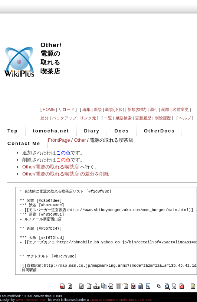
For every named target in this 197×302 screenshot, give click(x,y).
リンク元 (88, 118)
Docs (122, 131)
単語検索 (123, 118)
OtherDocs (159, 131)
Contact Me (23, 143)
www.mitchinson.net (30, 300)
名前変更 (181, 109)
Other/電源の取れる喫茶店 (50, 167)
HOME (49, 109)
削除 (165, 109)
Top (12, 131)
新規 (98, 109)
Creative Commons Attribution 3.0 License (121, 300)
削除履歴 (163, 118)
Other (80, 140)
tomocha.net (51, 131)
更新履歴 (143, 118)
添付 (154, 109)
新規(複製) (137, 109)
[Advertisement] (129, 53)
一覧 (108, 118)
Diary (92, 131)
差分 (44, 118)
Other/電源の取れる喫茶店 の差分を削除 (65, 174)
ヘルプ (185, 118)
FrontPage (59, 140)
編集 (86, 109)
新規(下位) (114, 109)
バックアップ (64, 118)
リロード (66, 109)
